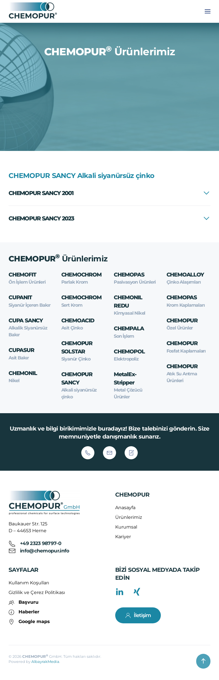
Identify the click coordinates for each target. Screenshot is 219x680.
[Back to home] (34, 11)
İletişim (138, 615)
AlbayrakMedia (45, 661)
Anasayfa (125, 507)
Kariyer (123, 536)
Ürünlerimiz (128, 517)
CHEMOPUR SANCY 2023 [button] (41, 218)
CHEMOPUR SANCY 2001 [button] (41, 193)
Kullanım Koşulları (29, 582)
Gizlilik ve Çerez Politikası (37, 592)
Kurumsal (126, 527)
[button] (207, 11)
